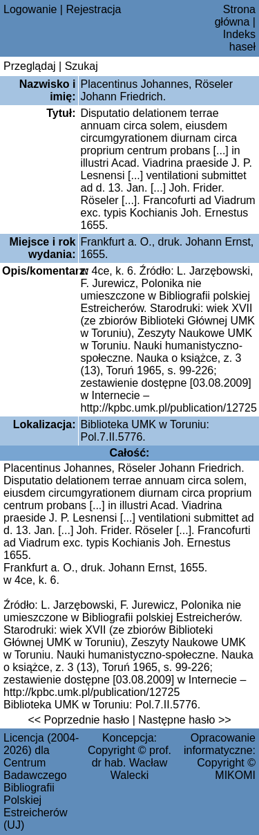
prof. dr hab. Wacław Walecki (131, 762)
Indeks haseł (239, 40)
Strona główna (235, 15)
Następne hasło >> (184, 720)
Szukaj (81, 66)
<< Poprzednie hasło (78, 720)
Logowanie (30, 9)
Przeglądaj (29, 66)
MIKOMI (235, 775)
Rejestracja (93, 9)
